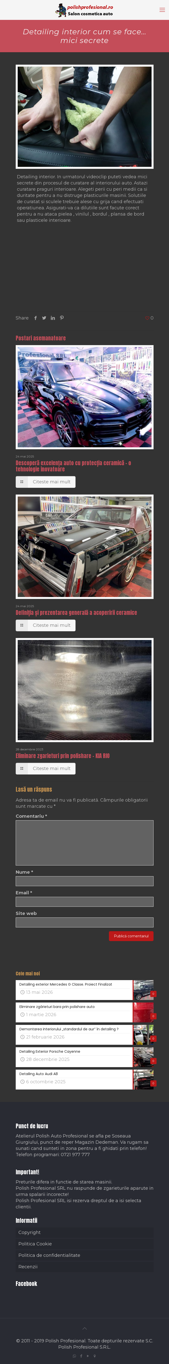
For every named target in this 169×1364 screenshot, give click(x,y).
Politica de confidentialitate (49, 1255)
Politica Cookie (35, 1244)
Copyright (29, 1232)
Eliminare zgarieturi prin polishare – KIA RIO (63, 756)
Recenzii (28, 1267)
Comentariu (31, 816)
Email (24, 893)
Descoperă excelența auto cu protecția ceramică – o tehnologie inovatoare (73, 466)
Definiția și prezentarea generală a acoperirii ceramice (76, 613)
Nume (24, 872)
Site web (26, 913)
